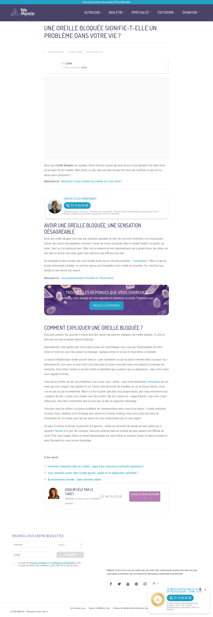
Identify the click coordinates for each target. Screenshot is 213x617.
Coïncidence (140, 261)
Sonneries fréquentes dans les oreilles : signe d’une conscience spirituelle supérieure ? (96, 466)
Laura (68, 63)
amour (59, 431)
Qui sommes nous (77, 608)
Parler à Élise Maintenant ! (80, 198)
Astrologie (92, 12)
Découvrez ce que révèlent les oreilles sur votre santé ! (91, 181)
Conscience (56, 52)
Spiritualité (95, 52)
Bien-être (116, 12)
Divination (190, 12)
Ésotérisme (166, 12)
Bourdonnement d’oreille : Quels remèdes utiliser (74, 479)
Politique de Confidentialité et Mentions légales (132, 608)
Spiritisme (76, 52)
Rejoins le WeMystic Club (99, 608)
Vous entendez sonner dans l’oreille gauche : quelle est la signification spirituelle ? (93, 473)
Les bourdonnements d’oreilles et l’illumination (87, 278)
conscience (153, 381)
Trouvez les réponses (106, 305)
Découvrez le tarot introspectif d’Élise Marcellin (106, 2)
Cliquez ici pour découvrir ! (144, 496)
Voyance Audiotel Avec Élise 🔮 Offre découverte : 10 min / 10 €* (185, 590)
